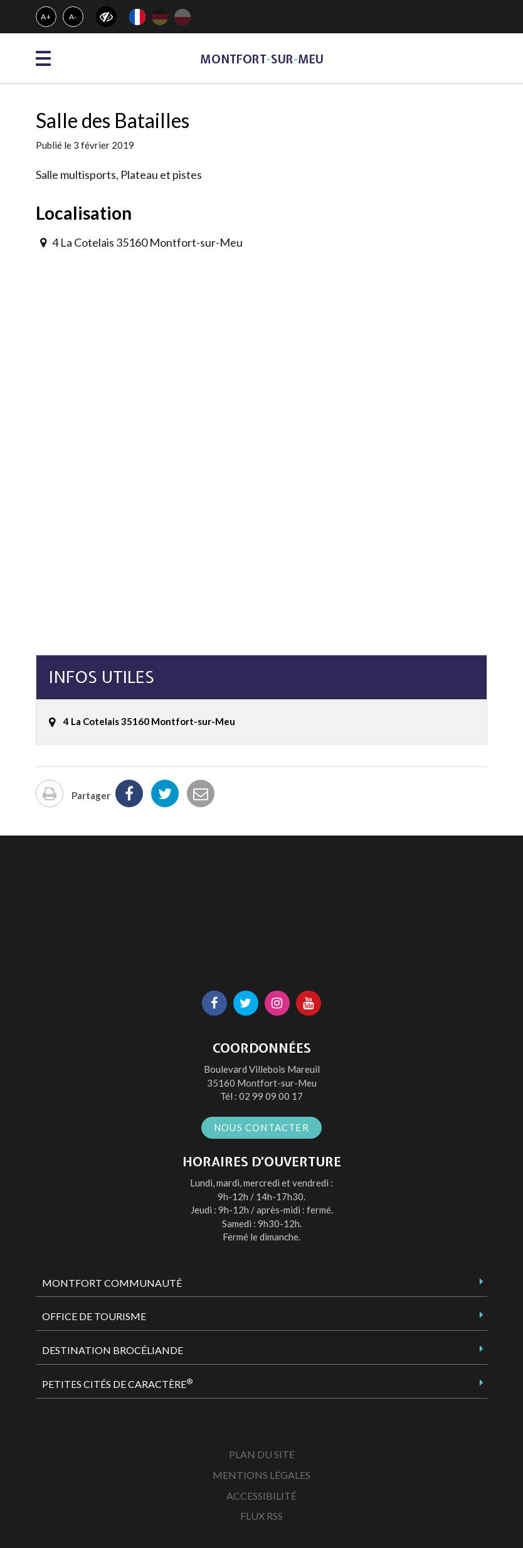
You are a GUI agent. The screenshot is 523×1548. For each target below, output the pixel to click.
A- (73, 16)
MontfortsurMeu (262, 59)
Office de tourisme (94, 1316)
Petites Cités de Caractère (117, 1383)
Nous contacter (261, 1127)
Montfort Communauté (112, 1283)
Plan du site (262, 1454)
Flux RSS (261, 1516)
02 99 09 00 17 (271, 1096)
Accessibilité (261, 1496)
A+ (46, 16)
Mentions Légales (261, 1475)
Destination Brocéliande (112, 1350)
